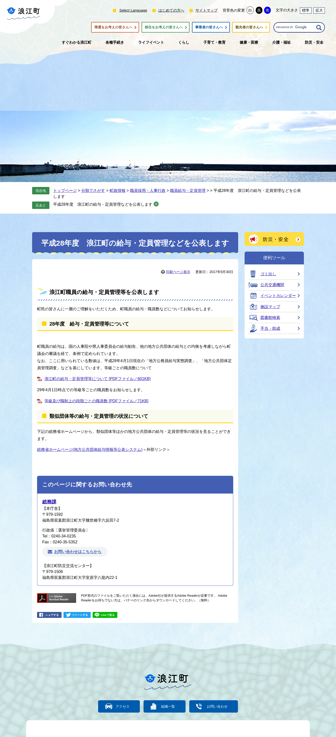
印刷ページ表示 (178, 272)
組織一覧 (168, 706)
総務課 (49, 501)
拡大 (319, 10)
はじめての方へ (171, 10)
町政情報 (118, 190)
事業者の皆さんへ (209, 27)
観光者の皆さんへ (249, 27)
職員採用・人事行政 (148, 190)
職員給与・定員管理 (188, 190)
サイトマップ (206, 10)
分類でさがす (93, 190)
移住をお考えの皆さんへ (164, 27)
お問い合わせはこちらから (78, 552)
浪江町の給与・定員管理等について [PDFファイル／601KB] (97, 379)
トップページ (65, 190)
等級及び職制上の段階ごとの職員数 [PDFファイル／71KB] (96, 401)
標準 (305, 10)
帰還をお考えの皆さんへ (113, 27)
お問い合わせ (220, 706)
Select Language (133, 10)
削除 (156, 204)
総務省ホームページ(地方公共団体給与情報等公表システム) (90, 449)
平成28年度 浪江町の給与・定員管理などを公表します (102, 204)
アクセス (119, 706)
